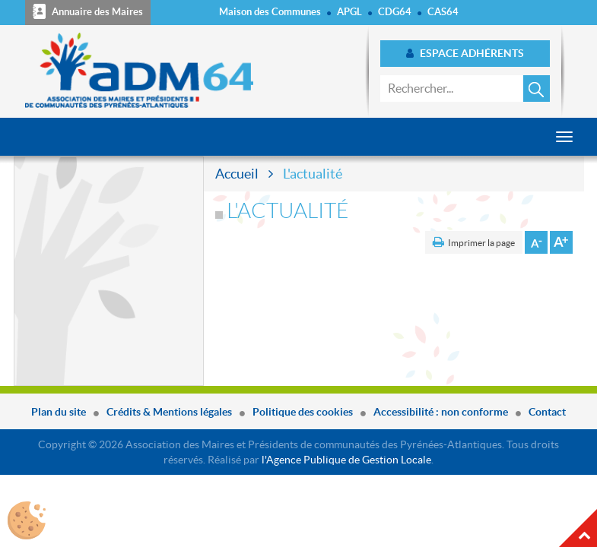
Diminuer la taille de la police (536, 242)
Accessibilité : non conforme (440, 412)
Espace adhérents (465, 53)
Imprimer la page (481, 243)
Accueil (237, 174)
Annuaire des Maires (88, 11)
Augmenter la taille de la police (561, 242)
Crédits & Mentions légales (169, 412)
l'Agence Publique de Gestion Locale (346, 460)
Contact (547, 412)
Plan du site (58, 412)
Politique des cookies (302, 412)
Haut (578, 528)
